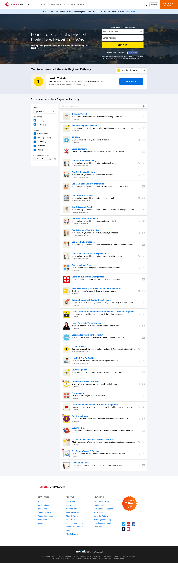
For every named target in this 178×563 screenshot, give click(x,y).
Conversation (42, 134)
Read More (130, 12)
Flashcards (42, 509)
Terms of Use (127, 56)
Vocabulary (53, 5)
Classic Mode (40, 159)
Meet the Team (72, 509)
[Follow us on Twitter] (124, 524)
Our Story (70, 505)
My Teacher (68, 5)
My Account (98, 512)
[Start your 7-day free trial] (129, 503)
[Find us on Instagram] (129, 529)
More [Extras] (79, 5)
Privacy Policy (135, 56)
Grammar (41, 146)
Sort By (36, 107)
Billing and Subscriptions (103, 509)
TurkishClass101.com (104, 556)
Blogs (68, 530)
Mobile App (42, 523)
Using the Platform (101, 516)
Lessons (40, 5)
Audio (39, 120)
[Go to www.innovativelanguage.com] (89, 551)
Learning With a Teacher (103, 523)
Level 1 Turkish (57, 78)
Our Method (70, 502)
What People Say (72, 512)
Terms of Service (114, 558)
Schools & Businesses (74, 527)
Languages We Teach (74, 523)
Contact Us (98, 527)
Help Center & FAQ (101, 502)
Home (40, 502)
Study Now (131, 81)
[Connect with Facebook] (132, 53)
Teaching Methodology (102, 520)
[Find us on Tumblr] (124, 529)
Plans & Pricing (72, 516)
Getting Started (100, 505)
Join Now (122, 45)
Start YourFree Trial (169, 4)
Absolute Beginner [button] (130, 70)
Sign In (154, 5)
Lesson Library (44, 505)
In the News (70, 520)
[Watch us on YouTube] (129, 524)
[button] (145, 4)
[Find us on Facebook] (133, 524)
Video (39, 124)
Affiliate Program (72, 534)
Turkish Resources (45, 516)
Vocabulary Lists (44, 512)
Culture (40, 150)
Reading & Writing (44, 138)
